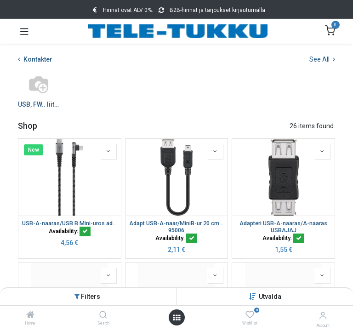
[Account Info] (323, 315)
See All (322, 59)
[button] (270, 296)
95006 (176, 230)
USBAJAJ (283, 230)
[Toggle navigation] (24, 31)
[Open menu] (176, 317)
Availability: (70, 231)
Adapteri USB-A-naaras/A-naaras (283, 223)
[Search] (103, 315)
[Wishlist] (250, 314)
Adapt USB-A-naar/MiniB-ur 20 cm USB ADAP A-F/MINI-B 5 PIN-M (176, 223)
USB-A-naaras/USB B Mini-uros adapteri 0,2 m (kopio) (69, 223)
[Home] (30, 315)
